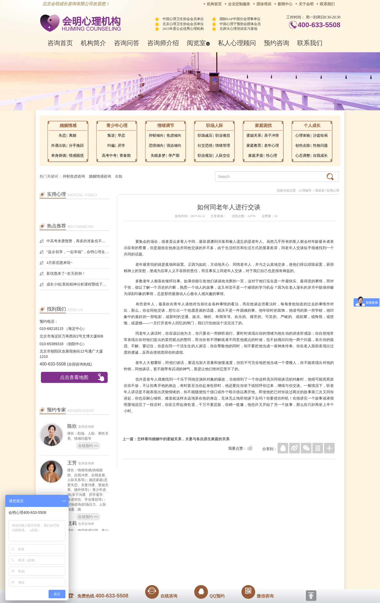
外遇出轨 (58, 146)
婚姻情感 (68, 125)
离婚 (72, 135)
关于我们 (136, 558)
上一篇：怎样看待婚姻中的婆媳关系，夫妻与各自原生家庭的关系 (176, 439)
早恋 (121, 135)
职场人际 (214, 125)
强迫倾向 (174, 146)
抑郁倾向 (156, 135)
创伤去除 (302, 146)
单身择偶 (58, 156)
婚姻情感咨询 (100, 176)
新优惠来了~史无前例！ (66, 274)
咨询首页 (60, 42)
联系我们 (327, 4)
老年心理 (271, 146)
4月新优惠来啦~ (59, 263)
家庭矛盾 (255, 156)
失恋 (62, 135)
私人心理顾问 (237, 42)
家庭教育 (253, 146)
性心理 (271, 156)
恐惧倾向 (156, 146)
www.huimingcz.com (186, 570)
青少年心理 (116, 125)
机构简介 (93, 42)
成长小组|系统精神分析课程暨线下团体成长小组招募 (77, 284)
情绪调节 (165, 125)
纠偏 (111, 146)
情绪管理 (222, 146)
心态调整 (302, 156)
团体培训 (263, 4)
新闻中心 (285, 4)
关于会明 (306, 4)
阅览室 (198, 42)
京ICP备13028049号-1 (210, 566)
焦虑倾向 (174, 135)
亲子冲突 (271, 135)
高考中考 (109, 156)
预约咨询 (276, 42)
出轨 (118, 176)
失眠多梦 (158, 156)
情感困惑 (76, 156)
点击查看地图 (74, 377)
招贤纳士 (179, 558)
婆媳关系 (253, 135)
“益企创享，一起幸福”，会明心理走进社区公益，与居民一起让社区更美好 (77, 252)
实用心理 (332, 190)
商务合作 (158, 558)
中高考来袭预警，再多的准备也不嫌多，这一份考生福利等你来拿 (77, 241)
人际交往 (222, 156)
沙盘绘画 (320, 135)
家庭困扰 (263, 125)
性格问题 (320, 146)
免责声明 (243, 558)
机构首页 (214, 4)
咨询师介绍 (163, 42)
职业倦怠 (222, 135)
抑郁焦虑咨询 (74, 176)
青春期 (125, 156)
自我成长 (320, 156)
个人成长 (312, 125)
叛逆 (111, 135)
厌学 (121, 146)
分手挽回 (76, 146)
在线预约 (88, 446)
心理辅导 (305, 190)
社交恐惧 (205, 146)
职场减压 (205, 135)
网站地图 (222, 558)
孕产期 (173, 156)
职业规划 (205, 156)
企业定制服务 (239, 4)
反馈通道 (200, 558)
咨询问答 (126, 42)
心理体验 (302, 135)
